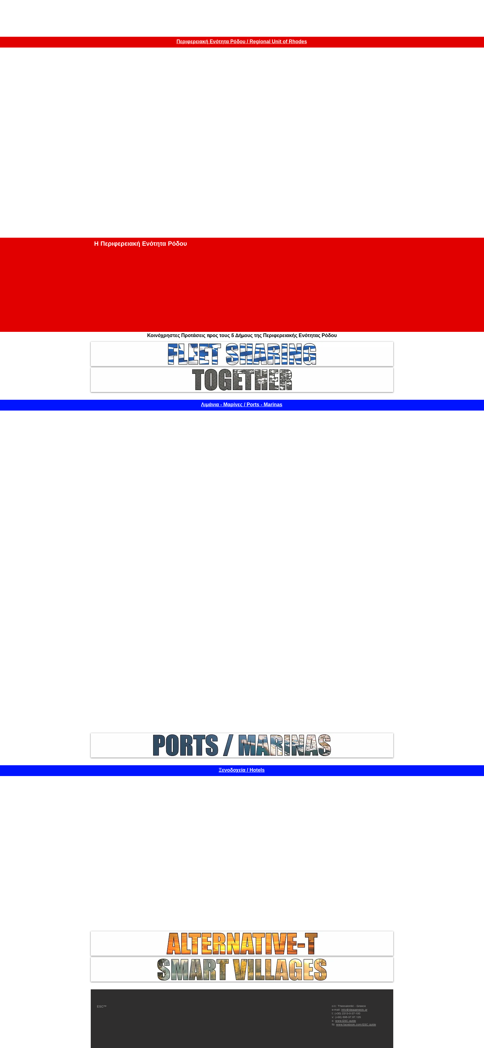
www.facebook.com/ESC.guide (356, 1024)
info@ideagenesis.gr (354, 1010)
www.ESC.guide (345, 1021)
